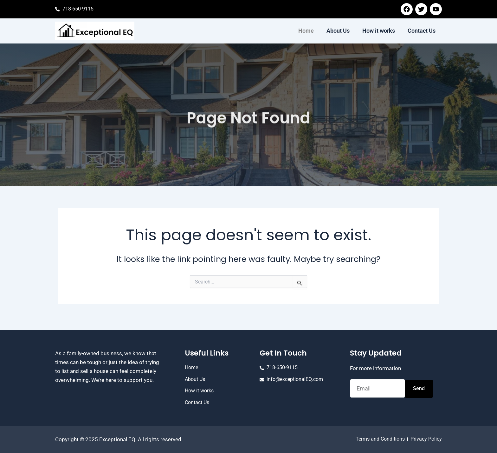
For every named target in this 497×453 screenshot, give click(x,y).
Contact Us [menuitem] (422, 30)
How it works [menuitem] (378, 30)
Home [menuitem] (306, 30)
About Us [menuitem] (338, 30)
